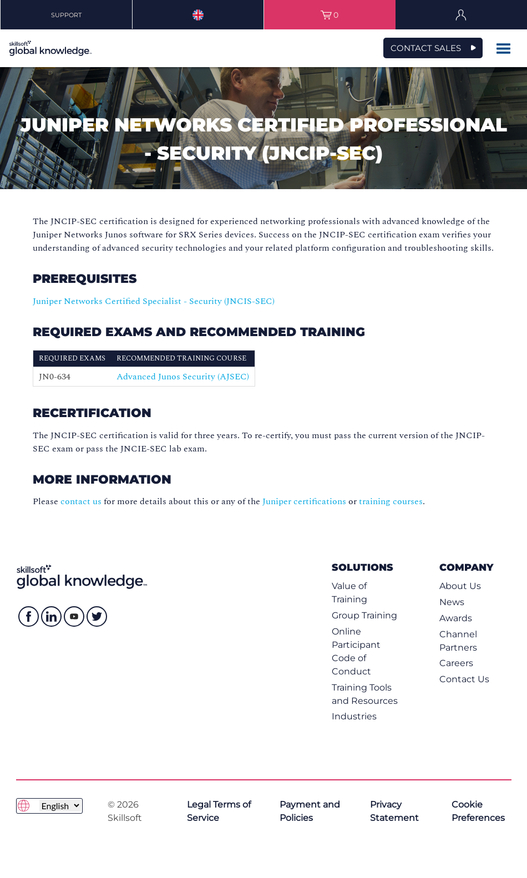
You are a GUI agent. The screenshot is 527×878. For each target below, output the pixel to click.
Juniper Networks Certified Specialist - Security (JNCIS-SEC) (154, 301)
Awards (455, 618)
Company (466, 567)
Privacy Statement (394, 811)
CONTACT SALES (426, 48)
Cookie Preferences (478, 811)
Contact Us (464, 679)
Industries (354, 716)
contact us (81, 501)
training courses (391, 501)
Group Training (364, 615)
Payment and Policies (310, 811)
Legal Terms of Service (219, 811)
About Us (460, 586)
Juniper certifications (304, 501)
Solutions (362, 567)
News (451, 602)
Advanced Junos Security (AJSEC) (182, 376)
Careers (456, 663)
